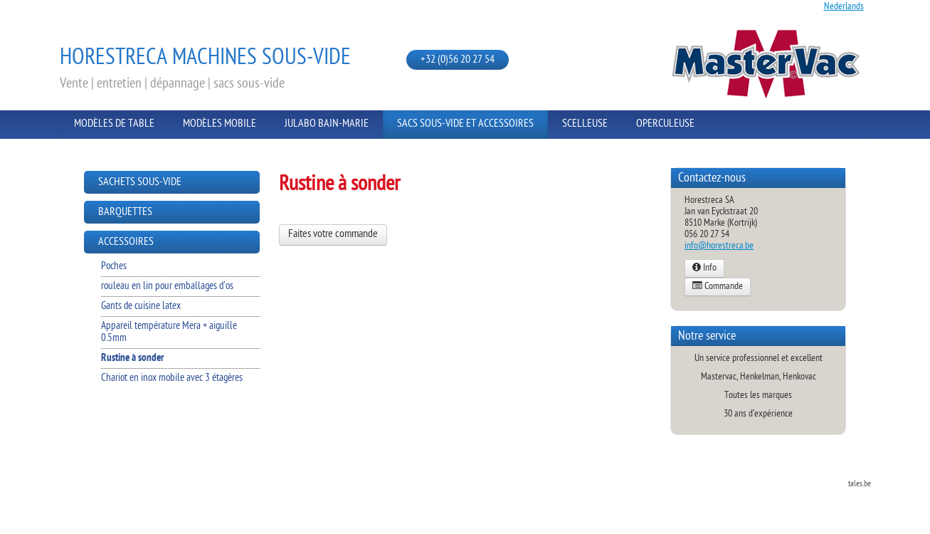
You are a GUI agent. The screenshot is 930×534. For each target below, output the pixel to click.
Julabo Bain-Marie (327, 124)
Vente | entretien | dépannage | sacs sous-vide (172, 84)
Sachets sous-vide (139, 182)
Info (704, 268)
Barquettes (125, 212)
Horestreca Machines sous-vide (205, 58)
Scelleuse (585, 124)
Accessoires (126, 242)
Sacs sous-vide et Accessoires (465, 124)
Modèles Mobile (219, 124)
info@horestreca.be (719, 246)
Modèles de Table (114, 124)
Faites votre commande (333, 234)
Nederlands (844, 7)
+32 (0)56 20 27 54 (458, 60)
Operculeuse (665, 124)
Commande (717, 287)
